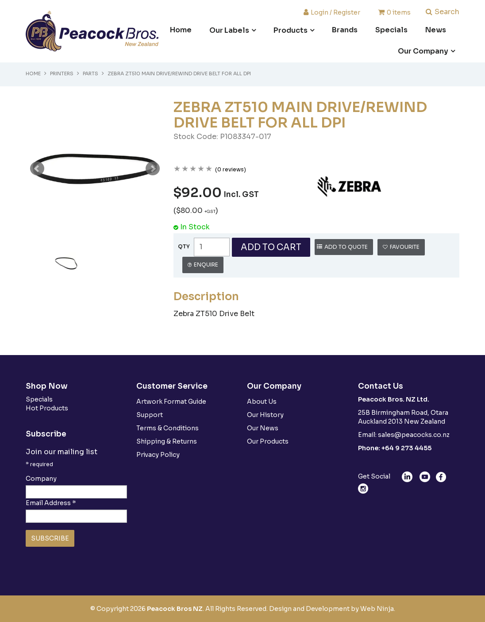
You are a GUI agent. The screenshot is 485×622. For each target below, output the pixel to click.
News (435, 30)
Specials (391, 30)
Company (41, 479)
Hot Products (47, 408)
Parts (90, 73)
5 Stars (209, 169)
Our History (265, 415)
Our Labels (229, 30)
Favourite (405, 246)
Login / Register (335, 11)
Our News (262, 428)
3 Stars (193, 169)
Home (181, 30)
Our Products (268, 441)
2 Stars (185, 169)
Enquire (206, 264)
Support (149, 415)
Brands (345, 30)
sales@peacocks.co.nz (414, 435)
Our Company (423, 51)
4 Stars (201, 169)
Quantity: (184, 246)
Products (290, 30)
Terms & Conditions (167, 428)
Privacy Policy (158, 455)
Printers (61, 73)
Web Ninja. (377, 609)
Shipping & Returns (166, 441)
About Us (262, 402)
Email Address (51, 503)
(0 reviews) (230, 169)
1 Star (177, 169)
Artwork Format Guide (171, 402)
